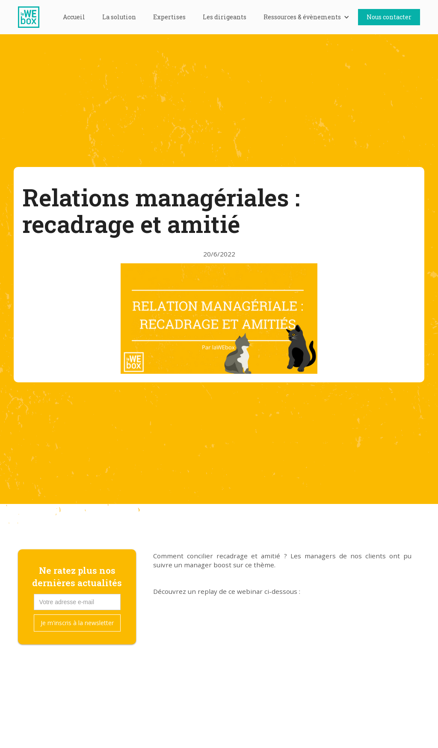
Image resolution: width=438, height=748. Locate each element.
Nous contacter (389, 17)
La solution (119, 17)
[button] (306, 17)
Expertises (169, 17)
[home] (33, 17)
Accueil (74, 17)
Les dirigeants (224, 17)
